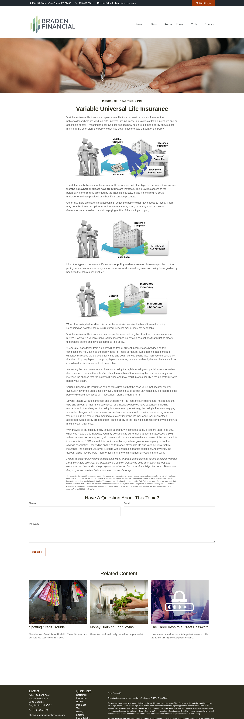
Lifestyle (80, 715)
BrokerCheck (163, 698)
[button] (139, 24)
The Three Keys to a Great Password (180, 627)
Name (32, 503)
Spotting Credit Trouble (47, 627)
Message (34, 523)
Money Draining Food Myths (112, 627)
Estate (79, 701)
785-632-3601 (84, 3)
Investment (81, 698)
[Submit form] (37, 552)
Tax (78, 708)
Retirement (81, 695)
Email (127, 503)
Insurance (81, 705)
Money (79, 711)
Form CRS (117, 693)
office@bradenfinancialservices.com (116, 3)
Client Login (203, 3)
